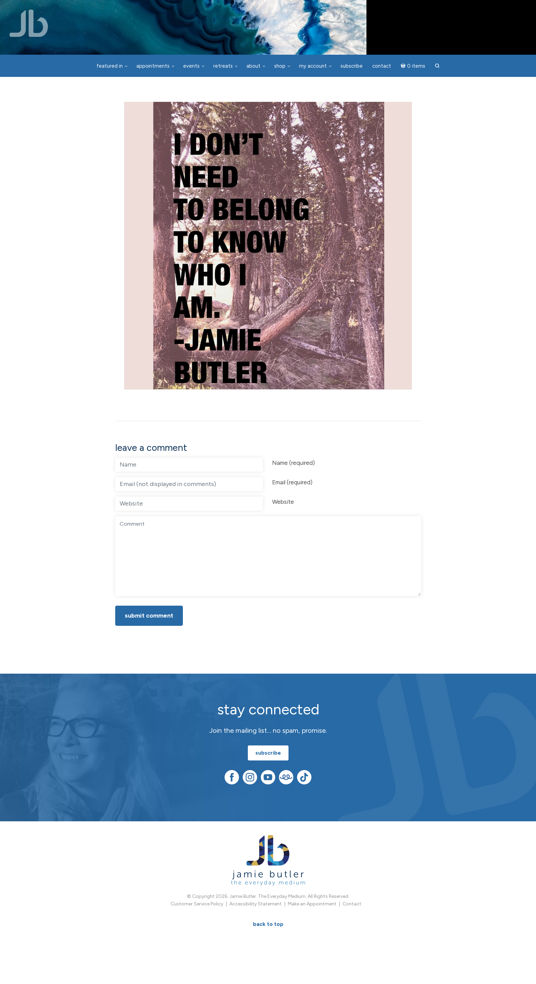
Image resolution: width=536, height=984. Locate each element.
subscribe (268, 755)
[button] (437, 66)
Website (283, 504)
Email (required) (292, 485)
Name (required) (293, 465)
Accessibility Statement (255, 907)
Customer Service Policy (197, 907)
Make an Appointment (312, 907)
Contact (352, 907)
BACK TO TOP (268, 927)
